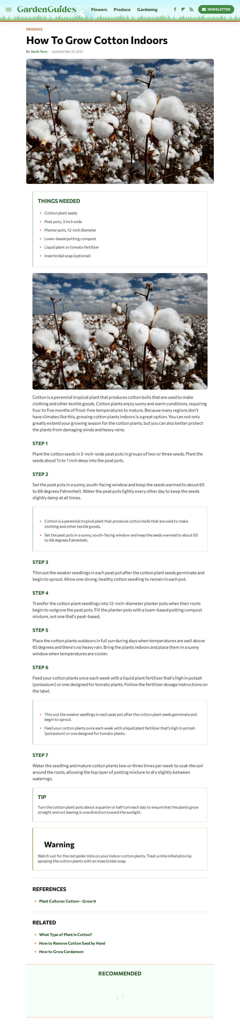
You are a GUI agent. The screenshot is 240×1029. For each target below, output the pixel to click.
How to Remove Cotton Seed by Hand (72, 943)
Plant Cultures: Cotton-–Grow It (67, 901)
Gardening (147, 9)
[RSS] (191, 9)
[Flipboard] (183, 9)
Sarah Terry (39, 51)
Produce (122, 9)
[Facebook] (175, 9)
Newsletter (216, 9)
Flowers (99, 9)
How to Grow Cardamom (61, 951)
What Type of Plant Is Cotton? (65, 934)
